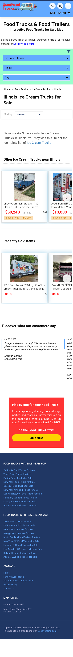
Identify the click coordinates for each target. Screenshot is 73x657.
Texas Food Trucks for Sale (17, 474)
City (36, 77)
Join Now (36, 438)
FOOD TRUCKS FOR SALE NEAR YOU (24, 463)
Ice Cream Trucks (36, 58)
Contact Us (9, 588)
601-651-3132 (17, 604)
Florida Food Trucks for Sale (17, 478)
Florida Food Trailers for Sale (18, 529)
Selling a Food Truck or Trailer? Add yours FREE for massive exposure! (36, 41)
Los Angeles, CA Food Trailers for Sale (22, 549)
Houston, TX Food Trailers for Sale (20, 545)
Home (6, 572)
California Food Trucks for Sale (19, 470)
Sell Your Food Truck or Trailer (18, 580)
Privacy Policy (10, 584)
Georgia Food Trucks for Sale (18, 486)
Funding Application (13, 576)
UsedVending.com (47, 631)
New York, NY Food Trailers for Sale (21, 541)
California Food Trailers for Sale (19, 525)
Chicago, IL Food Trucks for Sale (19, 501)
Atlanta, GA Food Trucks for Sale (19, 505)
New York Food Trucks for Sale (19, 482)
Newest (29, 114)
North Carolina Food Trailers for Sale (21, 537)
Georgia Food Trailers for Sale (18, 533)
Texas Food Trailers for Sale (17, 521)
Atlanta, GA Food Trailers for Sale (20, 557)
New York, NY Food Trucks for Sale (20, 490)
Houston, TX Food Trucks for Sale (20, 497)
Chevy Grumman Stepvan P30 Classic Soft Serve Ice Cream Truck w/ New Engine (20, 207)
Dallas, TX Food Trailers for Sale (19, 553)
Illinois (36, 67)
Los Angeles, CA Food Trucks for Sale (22, 493)
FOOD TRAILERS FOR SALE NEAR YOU (25, 515)
